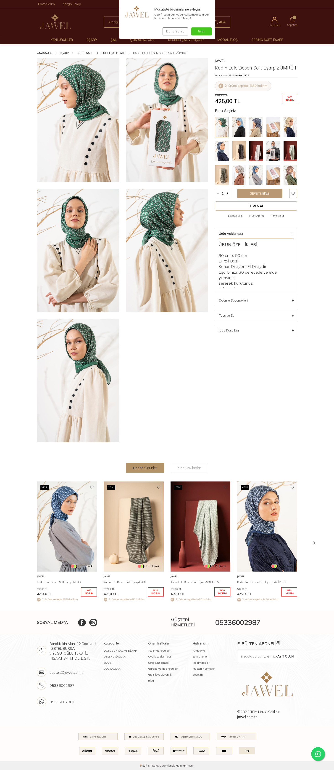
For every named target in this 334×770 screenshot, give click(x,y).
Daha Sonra (175, 31)
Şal (113, 40)
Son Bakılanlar (189, 467)
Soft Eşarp (85, 53)
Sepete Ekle (260, 193)
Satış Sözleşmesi (158, 662)
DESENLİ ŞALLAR (115, 656)
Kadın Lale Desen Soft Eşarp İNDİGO (59, 582)
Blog (151, 680)
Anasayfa (44, 53)
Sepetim (198, 674)
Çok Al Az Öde (142, 40)
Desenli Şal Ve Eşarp (186, 40)
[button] (314, 542)
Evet (201, 31)
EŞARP (108, 662)
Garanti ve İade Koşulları (163, 668)
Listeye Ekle (235, 216)
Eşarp (92, 40)
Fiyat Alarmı (257, 216)
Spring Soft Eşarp (267, 40)
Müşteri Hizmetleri (204, 668)
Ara (220, 22)
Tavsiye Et (277, 216)
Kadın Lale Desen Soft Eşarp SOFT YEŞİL (196, 582)
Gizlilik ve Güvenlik (159, 674)
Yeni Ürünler (62, 40)
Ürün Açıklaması (256, 234)
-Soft (144, 765)
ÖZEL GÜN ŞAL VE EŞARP (120, 650)
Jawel (220, 61)
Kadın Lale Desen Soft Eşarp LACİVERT (261, 582)
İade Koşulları (256, 331)
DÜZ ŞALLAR (112, 668)
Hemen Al (256, 206)
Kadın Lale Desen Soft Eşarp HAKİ (125, 582)
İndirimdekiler (201, 662)
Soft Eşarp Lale (113, 53)
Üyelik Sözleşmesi (159, 656)
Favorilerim (46, 4)
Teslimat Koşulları (159, 650)
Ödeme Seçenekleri (256, 300)
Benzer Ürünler (145, 467)
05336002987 (237, 622)
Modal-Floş (227, 40)
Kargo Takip (72, 4)
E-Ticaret (153, 765)
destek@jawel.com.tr (67, 672)
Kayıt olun (284, 656)
